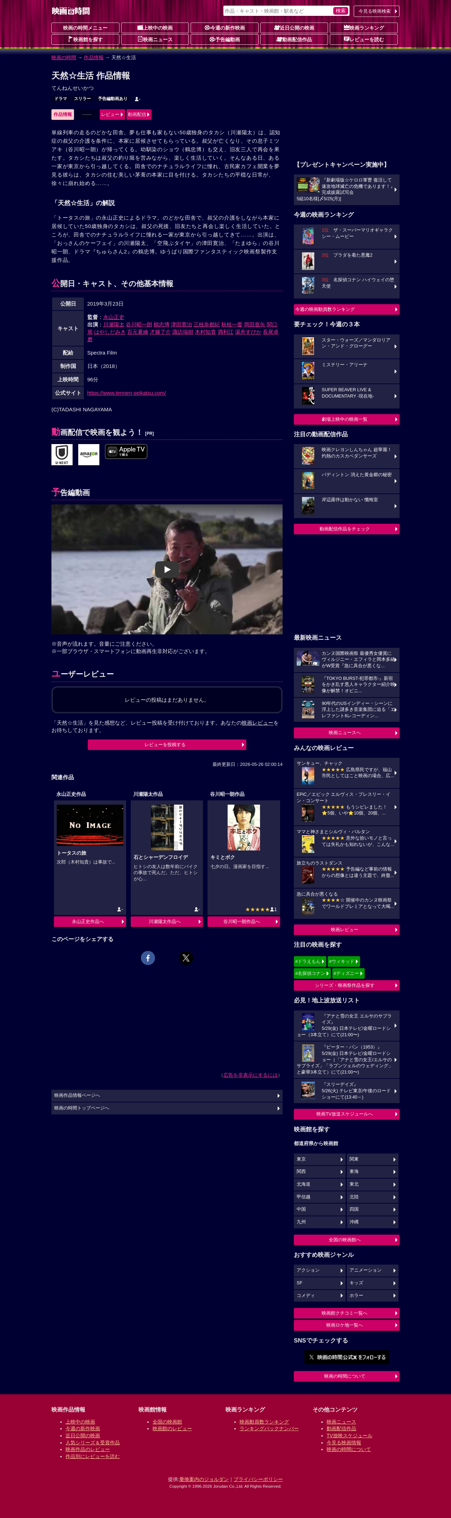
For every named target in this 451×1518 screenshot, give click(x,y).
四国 (354, 1209)
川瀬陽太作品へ (165, 921)
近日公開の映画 (294, 27)
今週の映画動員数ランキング (325, 309)
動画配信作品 (294, 39)
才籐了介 (160, 332)
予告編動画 (225, 39)
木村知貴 (205, 332)
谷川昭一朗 (139, 324)
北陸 (354, 1196)
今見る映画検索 (375, 11)
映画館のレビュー (172, 1428)
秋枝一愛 (231, 324)
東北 (354, 1184)
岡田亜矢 (254, 324)
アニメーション (366, 1270)
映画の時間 (63, 57)
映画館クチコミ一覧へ (344, 1313)
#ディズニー (346, 973)
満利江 (226, 332)
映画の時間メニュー (85, 28)
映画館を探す (85, 39)
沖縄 (354, 1221)
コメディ (306, 1295)
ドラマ (60, 98)
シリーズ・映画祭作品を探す (345, 985)
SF (299, 1282)
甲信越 (303, 1196)
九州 (301, 1221)
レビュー (110, 114)
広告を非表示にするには (250, 1075)
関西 (301, 1171)
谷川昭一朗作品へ (241, 921)
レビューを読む (364, 39)
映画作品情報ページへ (77, 1095)
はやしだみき (110, 332)
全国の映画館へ (345, 1239)
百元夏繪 (137, 332)
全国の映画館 (167, 1422)
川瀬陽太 (113, 324)
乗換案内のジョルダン (204, 1479)
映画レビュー (344, 929)
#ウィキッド (341, 961)
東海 (354, 1171)
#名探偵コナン (310, 973)
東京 (301, 1159)
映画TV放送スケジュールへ (344, 1114)
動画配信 (137, 114)
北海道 (303, 1184)
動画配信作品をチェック (345, 528)
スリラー (82, 98)
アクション (308, 1270)
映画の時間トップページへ (81, 1108)
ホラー (356, 1295)
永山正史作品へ (88, 921)
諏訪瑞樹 (182, 332)
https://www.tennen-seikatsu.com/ (126, 393)
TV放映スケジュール (349, 1435)
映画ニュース (155, 39)
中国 (301, 1209)
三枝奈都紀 (206, 324)
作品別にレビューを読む (93, 1456)
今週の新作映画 (225, 27)
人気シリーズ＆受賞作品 (93, 1442)
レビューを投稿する (165, 744)
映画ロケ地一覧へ (344, 1325)
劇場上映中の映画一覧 (344, 419)
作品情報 (94, 57)
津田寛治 (181, 324)
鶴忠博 (161, 324)
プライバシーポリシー (258, 1479)
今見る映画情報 (344, 1442)
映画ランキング (364, 27)
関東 (354, 1159)
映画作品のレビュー (88, 1449)
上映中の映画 (155, 27)
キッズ (356, 1282)
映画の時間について (344, 1376)
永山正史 (113, 317)
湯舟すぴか (248, 332)
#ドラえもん (308, 961)
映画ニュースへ (345, 732)
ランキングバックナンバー (269, 1428)
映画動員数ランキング (264, 1422)
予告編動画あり (113, 98)
